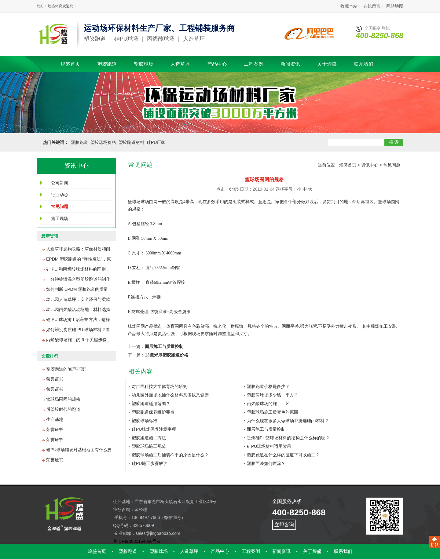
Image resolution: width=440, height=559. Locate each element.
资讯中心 (369, 165)
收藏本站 (349, 6)
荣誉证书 (54, 379)
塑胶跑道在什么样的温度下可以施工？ (283, 454)
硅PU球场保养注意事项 (154, 429)
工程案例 (253, 64)
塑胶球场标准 (144, 420)
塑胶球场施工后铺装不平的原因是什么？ (170, 454)
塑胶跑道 (107, 64)
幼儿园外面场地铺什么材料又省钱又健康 (170, 395)
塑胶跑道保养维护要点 (153, 412)
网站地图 (394, 6)
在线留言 (371, 6)
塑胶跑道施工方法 (149, 437)
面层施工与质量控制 (164, 346)
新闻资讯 (290, 64)
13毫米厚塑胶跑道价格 (166, 355)
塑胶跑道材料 (131, 142)
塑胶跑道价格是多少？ (268, 386)
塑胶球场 (143, 64)
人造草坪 (180, 64)
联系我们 (363, 64)
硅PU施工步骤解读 (149, 463)
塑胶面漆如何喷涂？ (266, 463)
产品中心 (217, 64)
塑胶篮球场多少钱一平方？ (272, 395)
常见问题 (391, 165)
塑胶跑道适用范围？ (151, 403)
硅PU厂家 (156, 142)
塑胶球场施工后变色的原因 (272, 412)
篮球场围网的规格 (63, 399)
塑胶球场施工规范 (149, 446)
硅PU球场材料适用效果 (269, 446)
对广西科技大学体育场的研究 (159, 386)
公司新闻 (59, 182)
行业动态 (59, 194)
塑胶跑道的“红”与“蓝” (66, 369)
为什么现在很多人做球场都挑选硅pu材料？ (288, 420)
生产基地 (54, 419)
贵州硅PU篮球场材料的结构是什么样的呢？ (288, 437)
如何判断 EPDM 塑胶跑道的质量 (77, 289)
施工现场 (59, 218)
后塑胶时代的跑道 (63, 409)
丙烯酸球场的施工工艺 (268, 403)
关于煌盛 (327, 64)
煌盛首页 (70, 64)
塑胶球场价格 (103, 142)
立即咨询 (284, 524)
